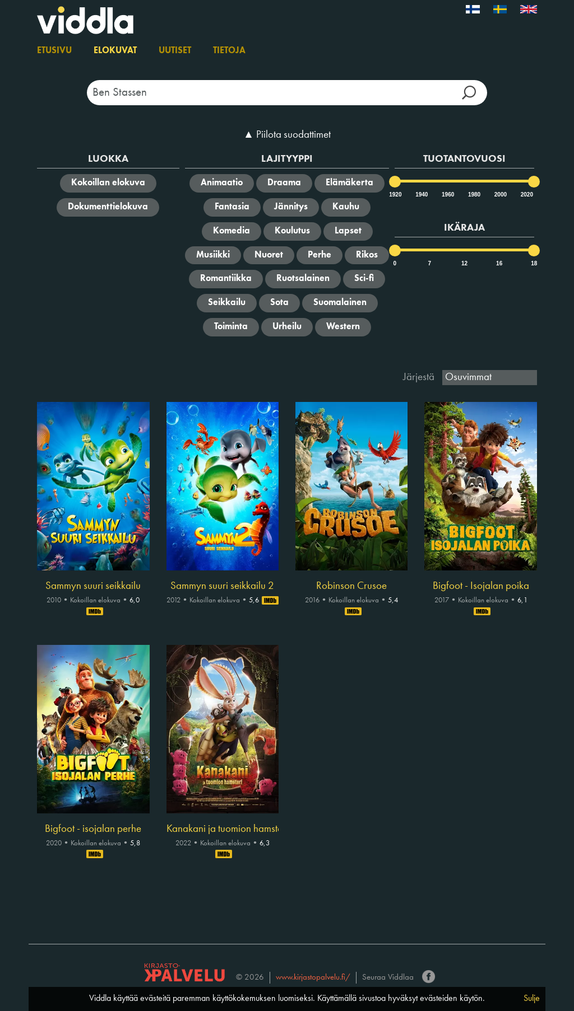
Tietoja (229, 50)
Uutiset (175, 50)
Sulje (532, 998)
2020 (526, 194)
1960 (447, 194)
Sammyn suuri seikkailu (93, 586)
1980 (473, 194)
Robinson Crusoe (351, 586)
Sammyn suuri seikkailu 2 (222, 586)
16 (499, 263)
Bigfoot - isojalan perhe (93, 829)
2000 (500, 194)
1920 (394, 194)
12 (464, 263)
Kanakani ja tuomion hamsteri (222, 829)
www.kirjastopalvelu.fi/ (313, 977)
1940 (421, 194)
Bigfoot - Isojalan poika (481, 586)
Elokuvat (115, 50)
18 (534, 263)
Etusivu (54, 50)
